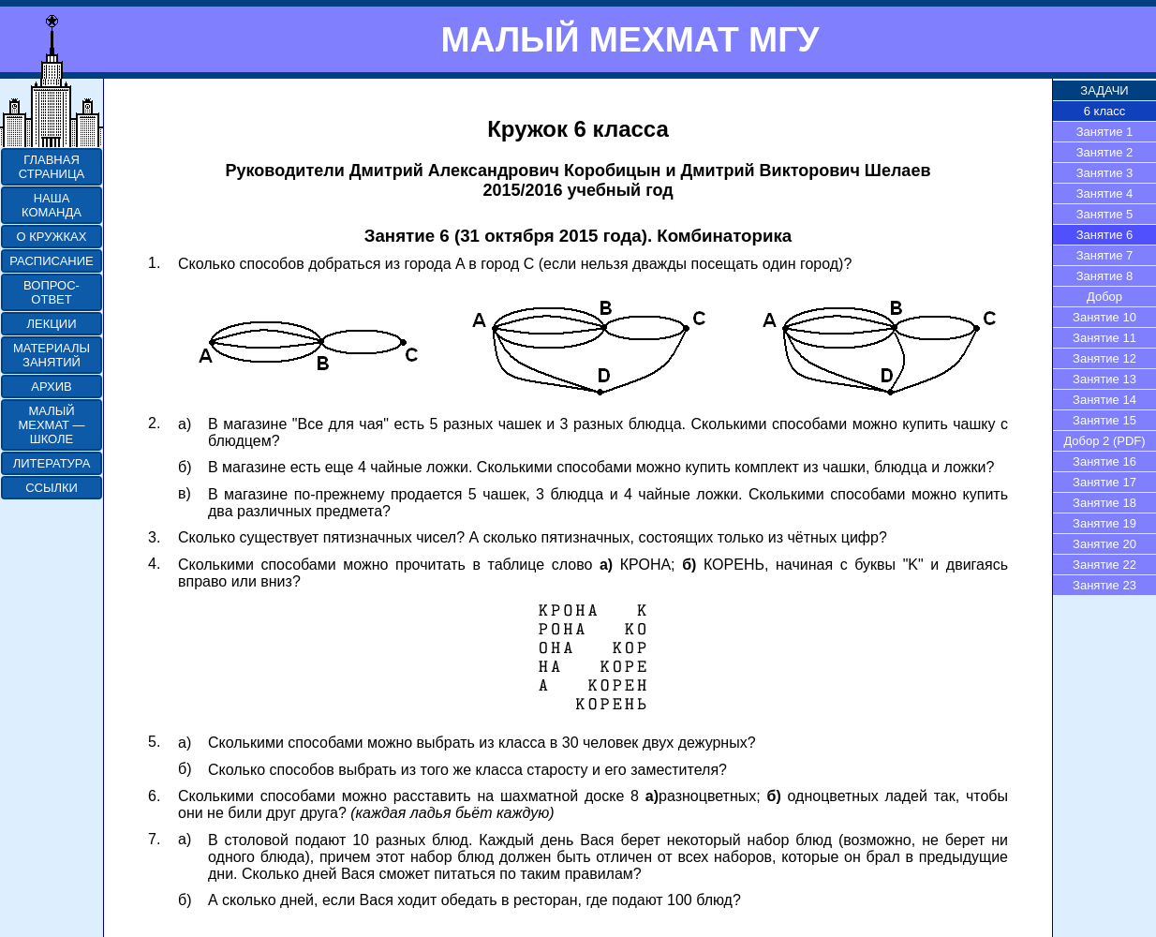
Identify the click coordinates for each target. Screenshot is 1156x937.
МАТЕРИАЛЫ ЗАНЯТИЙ (51, 355)
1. (154, 263)
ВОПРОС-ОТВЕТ (51, 292)
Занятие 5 (1105, 214)
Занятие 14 (1104, 400)
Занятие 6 (1105, 235)
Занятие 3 (1105, 173)
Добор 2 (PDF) (1104, 441)
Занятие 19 (1104, 523)
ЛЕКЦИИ (51, 324)
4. (154, 564)
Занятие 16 (1104, 461)
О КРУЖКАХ (52, 237)
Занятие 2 (1105, 152)
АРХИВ (51, 386)
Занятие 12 (1104, 358)
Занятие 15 (1104, 420)
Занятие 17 (1104, 482)
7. (154, 839)
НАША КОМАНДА (52, 205)
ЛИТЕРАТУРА (52, 463)
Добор (1104, 297)
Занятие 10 (1104, 317)
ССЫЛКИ (51, 488)
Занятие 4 (1105, 193)
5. (154, 742)
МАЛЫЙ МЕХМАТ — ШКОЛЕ (51, 425)
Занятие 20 (1104, 544)
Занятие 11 (1104, 338)
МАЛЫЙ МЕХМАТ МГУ (629, 39)
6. (154, 796)
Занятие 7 (1105, 255)
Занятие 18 (1104, 503)
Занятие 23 (1104, 585)
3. (154, 537)
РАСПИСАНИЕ (51, 261)
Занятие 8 (1105, 276)
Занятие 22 (1104, 565)
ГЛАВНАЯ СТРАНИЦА (51, 167)
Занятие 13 (1104, 379)
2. (154, 423)
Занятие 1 (1105, 132)
